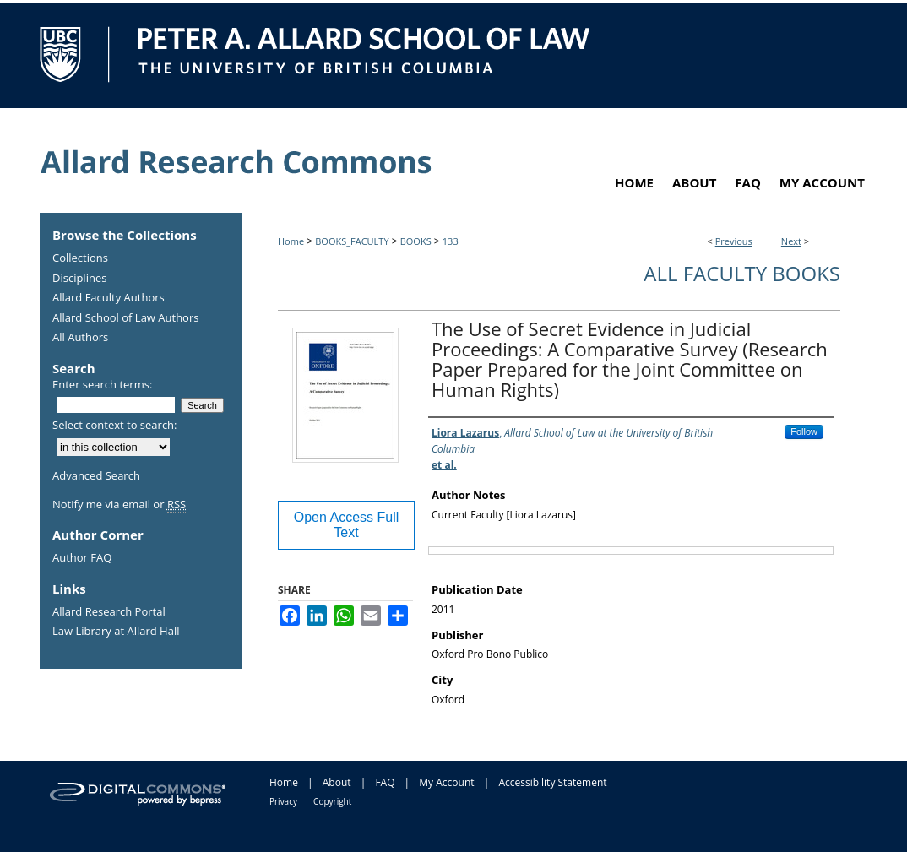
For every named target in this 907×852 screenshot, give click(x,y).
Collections (80, 258)
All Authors (80, 338)
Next (791, 241)
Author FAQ (81, 558)
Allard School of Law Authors (125, 318)
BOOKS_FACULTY (351, 241)
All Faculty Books (742, 273)
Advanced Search (96, 475)
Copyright (332, 801)
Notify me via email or (119, 505)
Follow (803, 431)
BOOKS (416, 241)
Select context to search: (114, 424)
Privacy (283, 801)
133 (451, 241)
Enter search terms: (102, 384)
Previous (733, 241)
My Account (446, 782)
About (337, 782)
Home (291, 241)
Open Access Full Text (346, 525)
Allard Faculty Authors (108, 298)
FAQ (384, 782)
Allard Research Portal (109, 612)
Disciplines (79, 278)
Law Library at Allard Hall (115, 631)
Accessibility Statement (552, 782)
